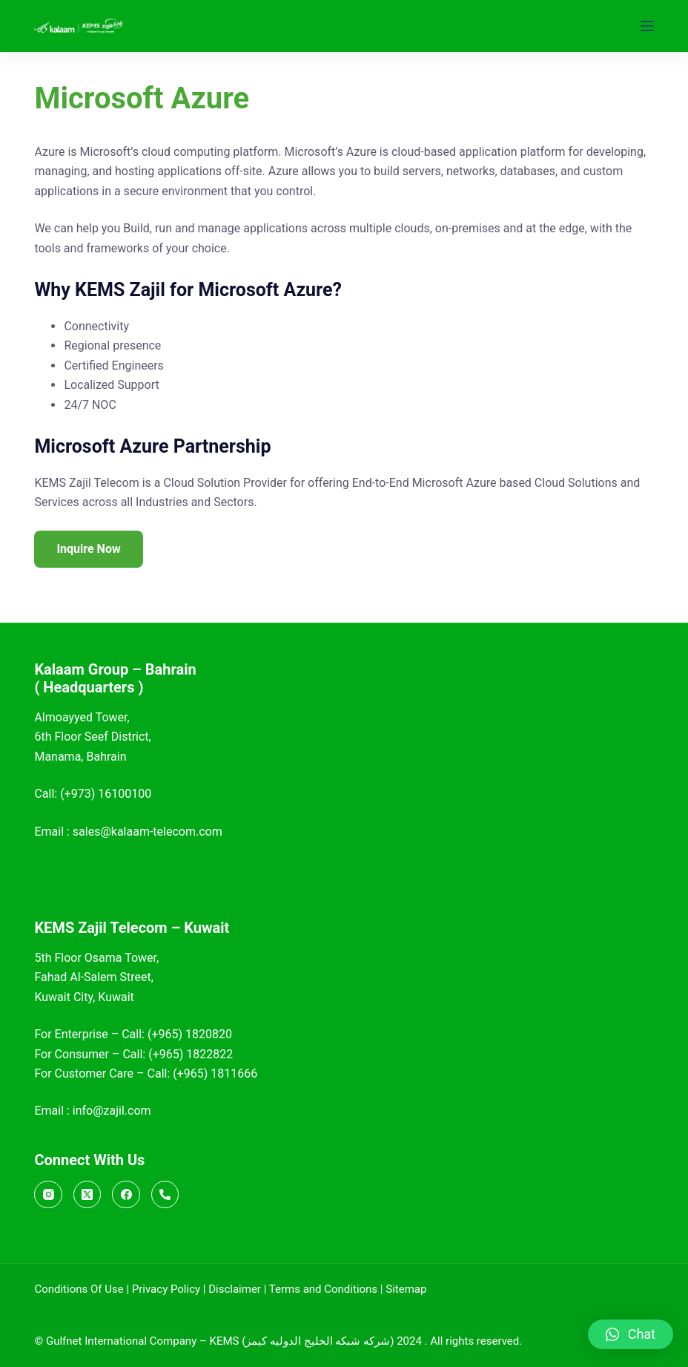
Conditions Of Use (78, 1289)
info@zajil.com (112, 1111)
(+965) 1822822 (190, 1054)
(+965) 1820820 (190, 1034)
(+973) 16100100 (105, 794)
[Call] (165, 1195)
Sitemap (406, 1289)
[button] (630, 1334)
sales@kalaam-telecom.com (147, 832)
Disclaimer (234, 1289)
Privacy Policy (166, 1289)
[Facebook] (126, 1195)
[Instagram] (48, 1195)
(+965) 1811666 (215, 1073)
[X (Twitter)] (87, 1195)
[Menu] (647, 26)
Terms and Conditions (323, 1289)
